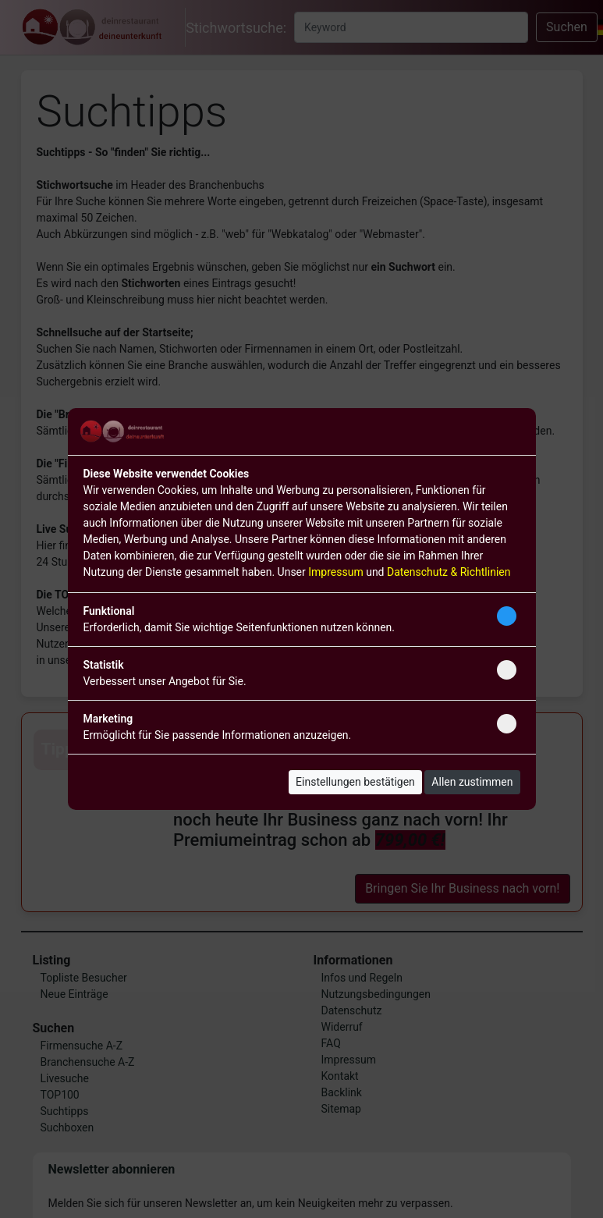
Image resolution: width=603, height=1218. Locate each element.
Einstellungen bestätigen (355, 782)
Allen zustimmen (472, 782)
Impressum (335, 572)
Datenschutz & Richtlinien (448, 572)
